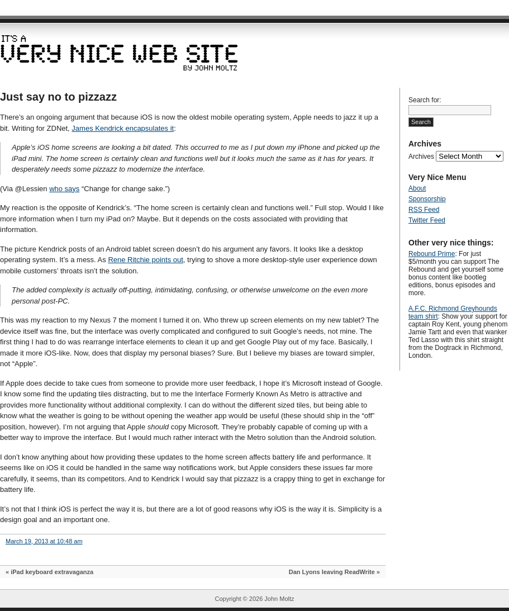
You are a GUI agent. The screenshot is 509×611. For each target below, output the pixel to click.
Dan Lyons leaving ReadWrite (332, 572)
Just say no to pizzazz (58, 97)
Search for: (424, 100)
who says (64, 188)
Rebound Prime (431, 254)
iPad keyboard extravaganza (52, 572)
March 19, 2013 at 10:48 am (44, 541)
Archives (421, 156)
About (417, 188)
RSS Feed (423, 210)
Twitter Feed (426, 220)
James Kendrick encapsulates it (123, 128)
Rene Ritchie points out (145, 259)
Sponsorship (427, 199)
